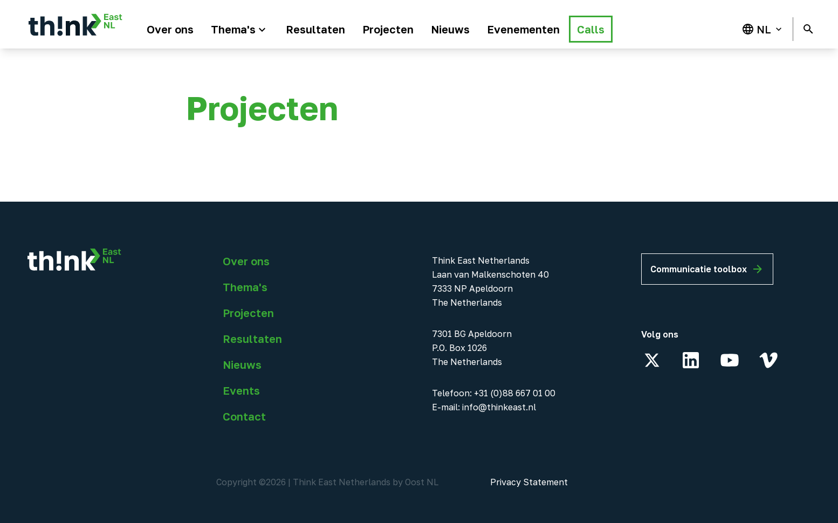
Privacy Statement (529, 482)
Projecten (248, 312)
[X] (652, 360)
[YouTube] (729, 360)
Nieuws (242, 364)
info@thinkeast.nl (499, 407)
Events (241, 390)
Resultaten (252, 338)
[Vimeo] (768, 360)
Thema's (245, 286)
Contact (244, 416)
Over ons (246, 260)
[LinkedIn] (691, 360)
